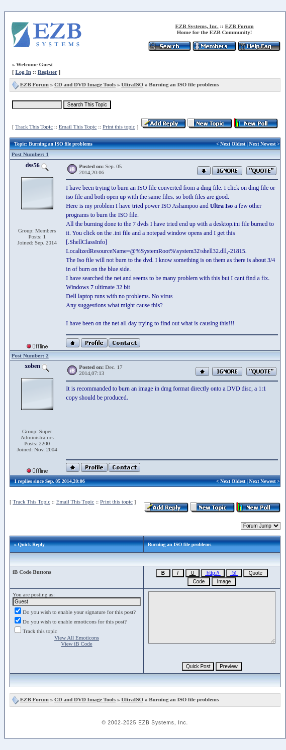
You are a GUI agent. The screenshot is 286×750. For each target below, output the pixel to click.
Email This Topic (78, 126)
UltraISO (132, 84)
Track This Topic (34, 126)
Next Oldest (232, 144)
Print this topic (119, 126)
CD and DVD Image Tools (85, 84)
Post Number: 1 (30, 154)
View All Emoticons (76, 638)
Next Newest (262, 144)
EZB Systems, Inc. (196, 26)
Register (47, 72)
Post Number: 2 (30, 355)
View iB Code (76, 644)
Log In (23, 72)
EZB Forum (239, 26)
